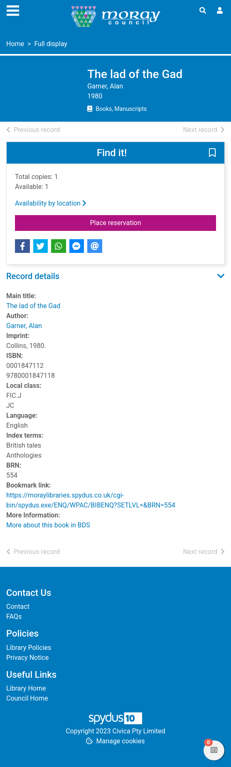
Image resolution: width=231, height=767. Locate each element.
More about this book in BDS (48, 525)
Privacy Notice (27, 658)
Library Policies (28, 648)
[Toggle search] (202, 10)
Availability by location (50, 203)
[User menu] (220, 10)
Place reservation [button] (147, 222)
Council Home (27, 698)
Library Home (26, 688)
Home (15, 44)
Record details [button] (32, 276)
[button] (212, 153)
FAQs (14, 616)
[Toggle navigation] (13, 9)
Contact (17, 606)
